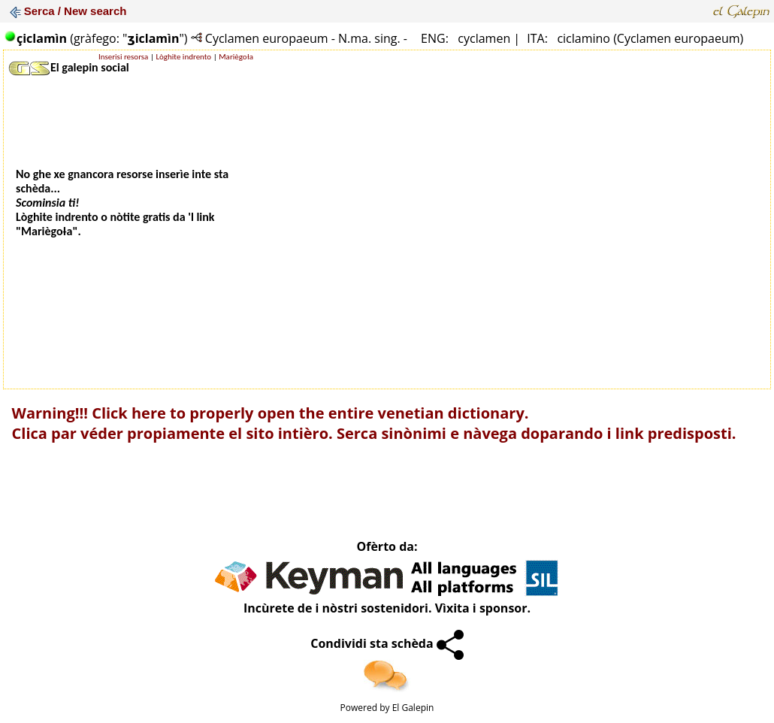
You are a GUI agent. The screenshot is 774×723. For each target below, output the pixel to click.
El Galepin (413, 707)
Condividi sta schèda (387, 643)
